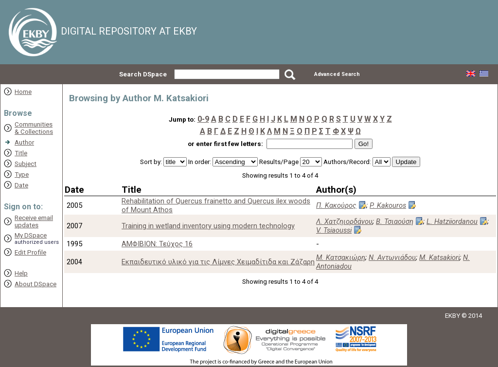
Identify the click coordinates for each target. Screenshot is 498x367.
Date (21, 185)
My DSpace (31, 235)
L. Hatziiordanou (452, 221)
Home (23, 91)
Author (24, 142)
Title (21, 153)
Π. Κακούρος (336, 205)
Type (22, 174)
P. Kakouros (388, 205)
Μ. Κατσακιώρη (340, 257)
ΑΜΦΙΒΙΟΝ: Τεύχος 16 (157, 243)
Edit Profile (30, 252)
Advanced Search (337, 74)
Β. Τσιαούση (394, 221)
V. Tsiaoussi (334, 230)
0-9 (203, 119)
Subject (25, 163)
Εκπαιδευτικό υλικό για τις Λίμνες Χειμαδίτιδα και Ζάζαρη (218, 261)
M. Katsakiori (439, 257)
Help (21, 273)
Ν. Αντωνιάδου (392, 257)
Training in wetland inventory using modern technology (208, 225)
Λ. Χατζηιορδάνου (344, 221)
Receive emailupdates (34, 221)
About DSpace (35, 284)
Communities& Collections (34, 128)
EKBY (452, 315)
